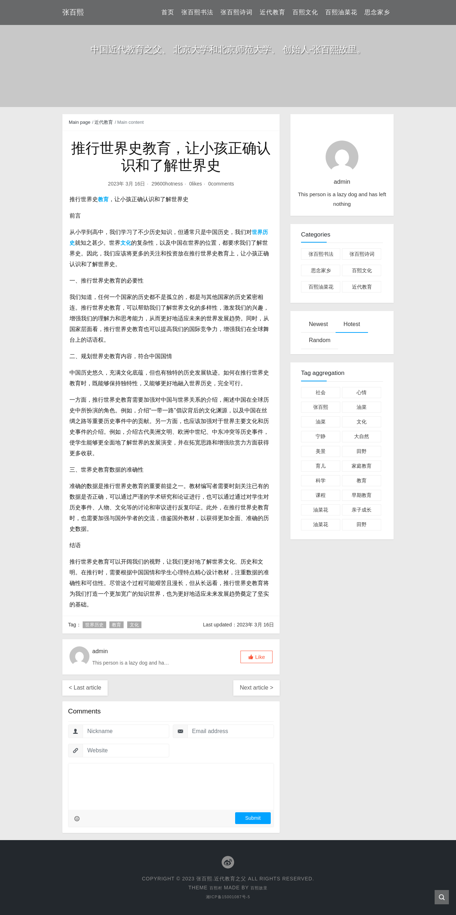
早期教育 (362, 495)
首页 (167, 12)
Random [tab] (319, 340)
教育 (116, 624)
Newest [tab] (318, 324)
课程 (321, 495)
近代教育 (272, 12)
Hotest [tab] (351, 324)
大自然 (361, 436)
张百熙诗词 (237, 12)
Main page (79, 122)
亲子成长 (362, 510)
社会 (321, 392)
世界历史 (94, 624)
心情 (362, 392)
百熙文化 (305, 12)
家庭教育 (362, 466)
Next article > (256, 688)
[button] (256, 657)
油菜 (362, 407)
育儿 (321, 466)
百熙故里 (260, 887)
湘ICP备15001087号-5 (228, 896)
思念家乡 (377, 12)
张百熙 (320, 407)
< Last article (85, 688)
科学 (321, 480)
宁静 (321, 436)
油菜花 (320, 510)
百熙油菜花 (341, 12)
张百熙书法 (197, 12)
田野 (362, 451)
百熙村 (214, 887)
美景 (321, 451)
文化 (134, 624)
